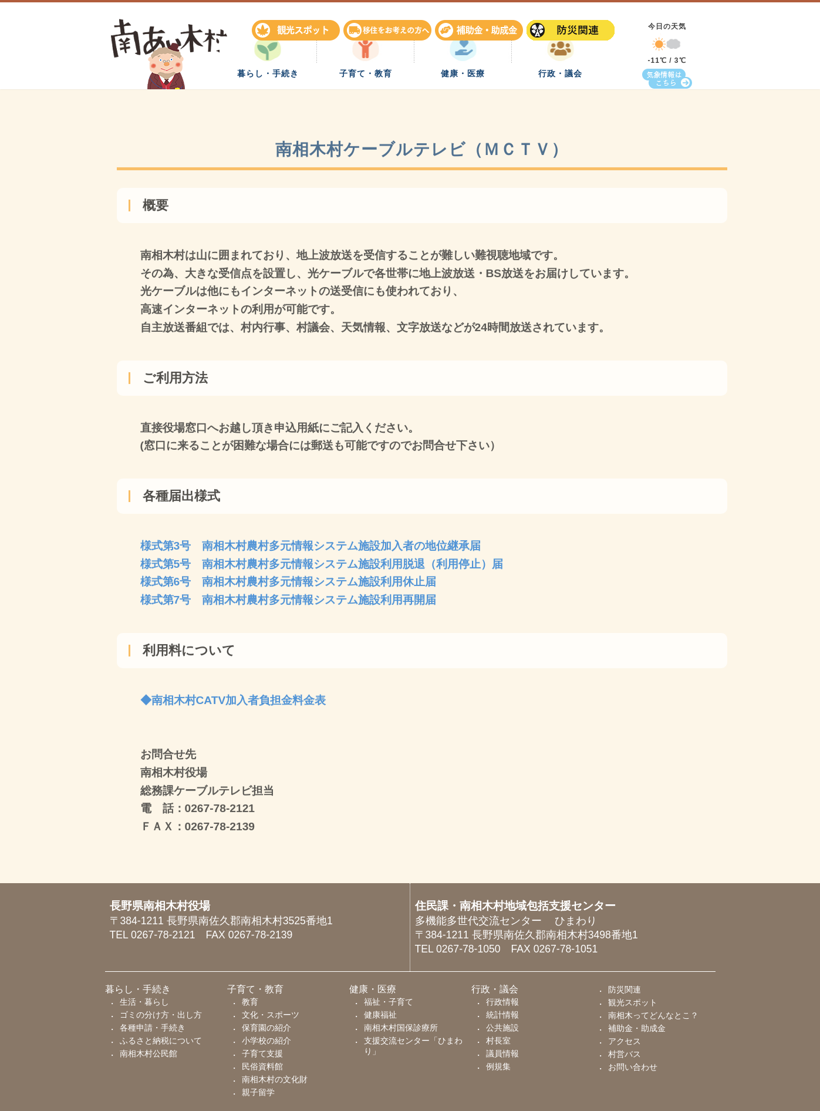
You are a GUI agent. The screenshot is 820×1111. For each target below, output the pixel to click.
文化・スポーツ (270, 1014)
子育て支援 (262, 1053)
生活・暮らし (144, 1001)
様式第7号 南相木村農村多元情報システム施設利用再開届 (288, 603)
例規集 (498, 1066)
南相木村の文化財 (275, 1079)
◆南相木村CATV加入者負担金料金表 (233, 704)
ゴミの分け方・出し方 (161, 1014)
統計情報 (502, 1014)
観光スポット (297, 25)
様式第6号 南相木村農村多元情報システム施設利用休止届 (288, 585)
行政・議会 (560, 102)
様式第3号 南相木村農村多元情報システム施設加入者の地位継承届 (310, 549)
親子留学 (258, 1092)
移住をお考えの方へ (389, 25)
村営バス (624, 1054)
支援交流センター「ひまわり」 (413, 1046)
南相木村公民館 (148, 1053)
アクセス (624, 1041)
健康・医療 (463, 102)
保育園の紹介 (266, 1027)
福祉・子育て (388, 1001)
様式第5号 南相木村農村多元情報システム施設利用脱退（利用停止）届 (322, 567)
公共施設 (502, 1027)
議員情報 (502, 1053)
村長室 (498, 1040)
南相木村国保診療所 (401, 1027)
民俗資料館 (262, 1066)
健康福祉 (380, 1014)
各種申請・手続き (152, 1027)
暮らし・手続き (268, 102)
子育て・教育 (365, 102)
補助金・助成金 (481, 25)
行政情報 (502, 1001)
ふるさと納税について (161, 1040)
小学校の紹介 (266, 1040)
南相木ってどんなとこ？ (653, 1015)
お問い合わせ (632, 1067)
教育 (250, 1001)
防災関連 (572, 25)
